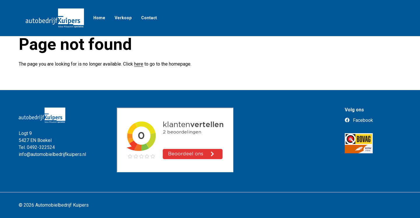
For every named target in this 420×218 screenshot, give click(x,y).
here (138, 64)
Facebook (359, 120)
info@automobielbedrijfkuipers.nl (52, 154)
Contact (149, 17)
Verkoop (123, 17)
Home (99, 17)
